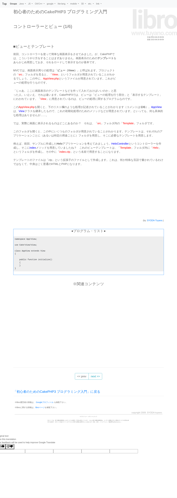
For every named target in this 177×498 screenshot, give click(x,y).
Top (4, 3)
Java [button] (21, 3)
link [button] (98, 3)
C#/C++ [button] (39, 3)
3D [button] (82, 3)
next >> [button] (95, 376)
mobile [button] (73, 3)
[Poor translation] (10, 446)
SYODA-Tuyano (154, 220)
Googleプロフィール (45, 402)
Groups (13, 3)
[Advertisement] (139, 71)
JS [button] (29, 3)
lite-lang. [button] (62, 3)
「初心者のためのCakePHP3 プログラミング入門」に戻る (56, 391)
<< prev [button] (81, 376)
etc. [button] (90, 3)
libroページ (40, 407)
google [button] (50, 3)
